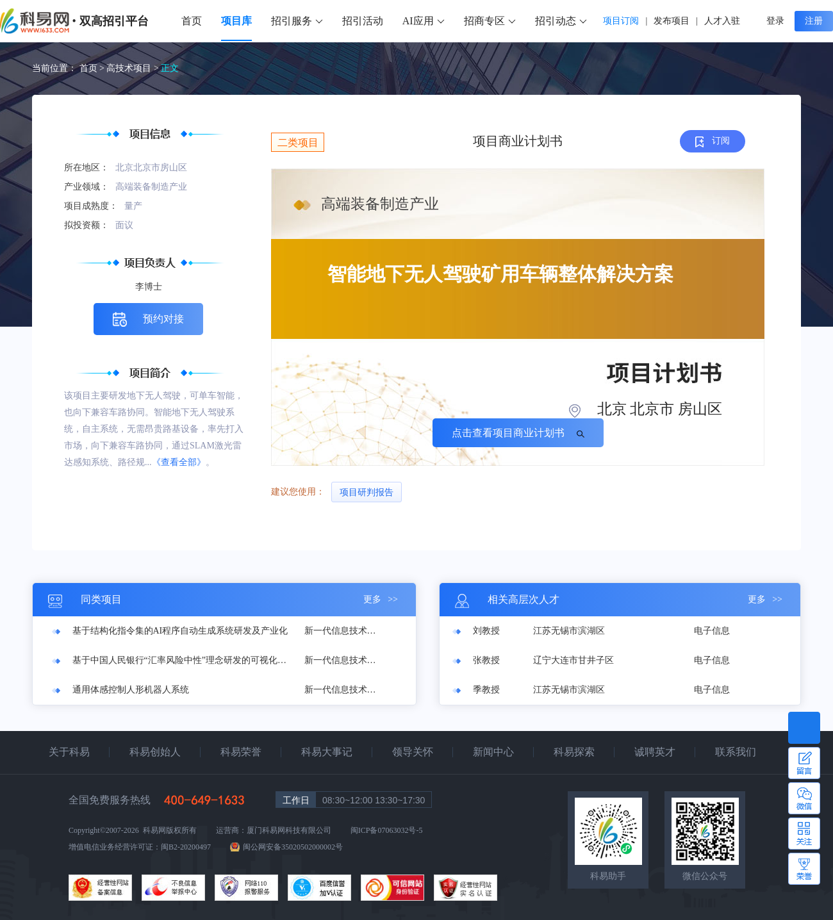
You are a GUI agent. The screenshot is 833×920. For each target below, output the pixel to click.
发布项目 (671, 21)
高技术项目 (128, 68)
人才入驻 (722, 21)
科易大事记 (326, 751)
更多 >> (380, 599)
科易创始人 (155, 751)
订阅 (712, 141)
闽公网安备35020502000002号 (293, 846)
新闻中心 (493, 751)
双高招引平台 (114, 21)
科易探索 (574, 751)
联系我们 (735, 751)
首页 (191, 20)
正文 (170, 68)
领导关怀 (412, 751)
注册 (814, 21)
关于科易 (69, 751)
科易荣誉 (240, 751)
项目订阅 (621, 21)
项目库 (236, 20)
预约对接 (148, 319)
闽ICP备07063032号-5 (387, 830)
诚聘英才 (654, 751)
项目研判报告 (366, 492)
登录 (775, 21)
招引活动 (362, 20)
